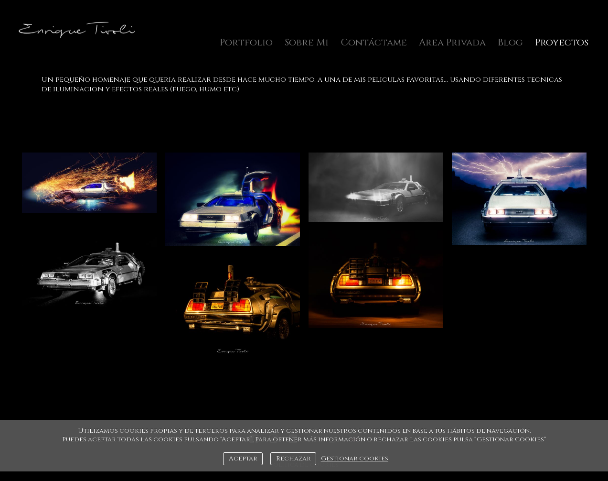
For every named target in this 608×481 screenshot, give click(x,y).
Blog (510, 42)
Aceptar (243, 458)
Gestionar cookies (354, 458)
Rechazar (293, 458)
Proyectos (561, 42)
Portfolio (246, 42)
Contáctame (374, 42)
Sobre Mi (307, 42)
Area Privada (452, 42)
